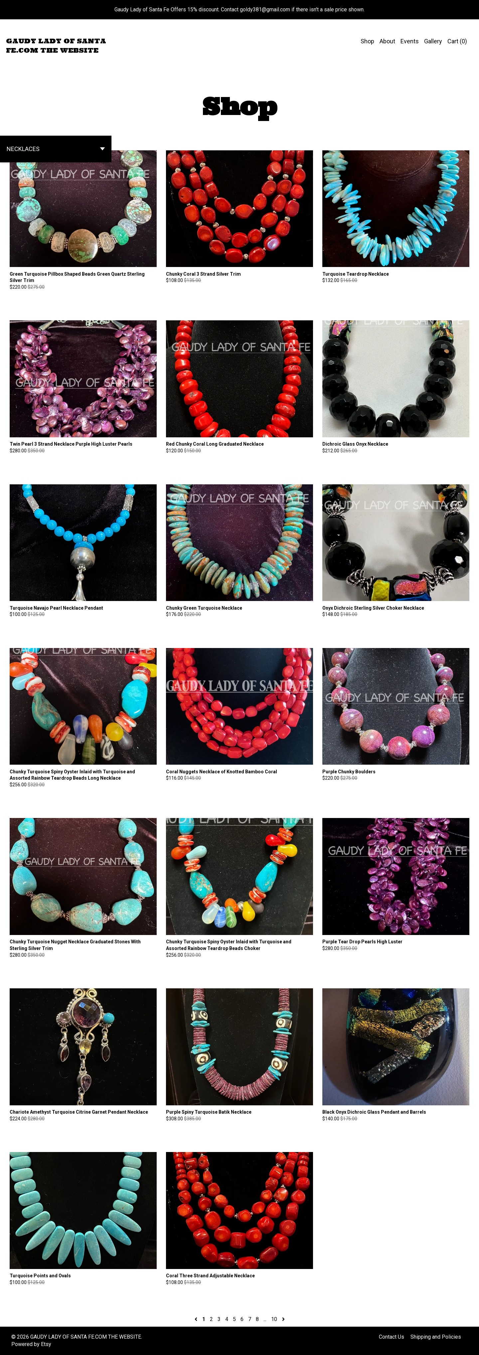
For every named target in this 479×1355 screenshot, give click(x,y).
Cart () (457, 41)
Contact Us (391, 1337)
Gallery (433, 41)
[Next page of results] (283, 1319)
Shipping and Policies (435, 1337)
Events (409, 41)
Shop (367, 41)
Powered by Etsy (31, 1344)
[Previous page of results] (196, 1319)
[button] (55, 149)
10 (274, 1319)
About (387, 41)
